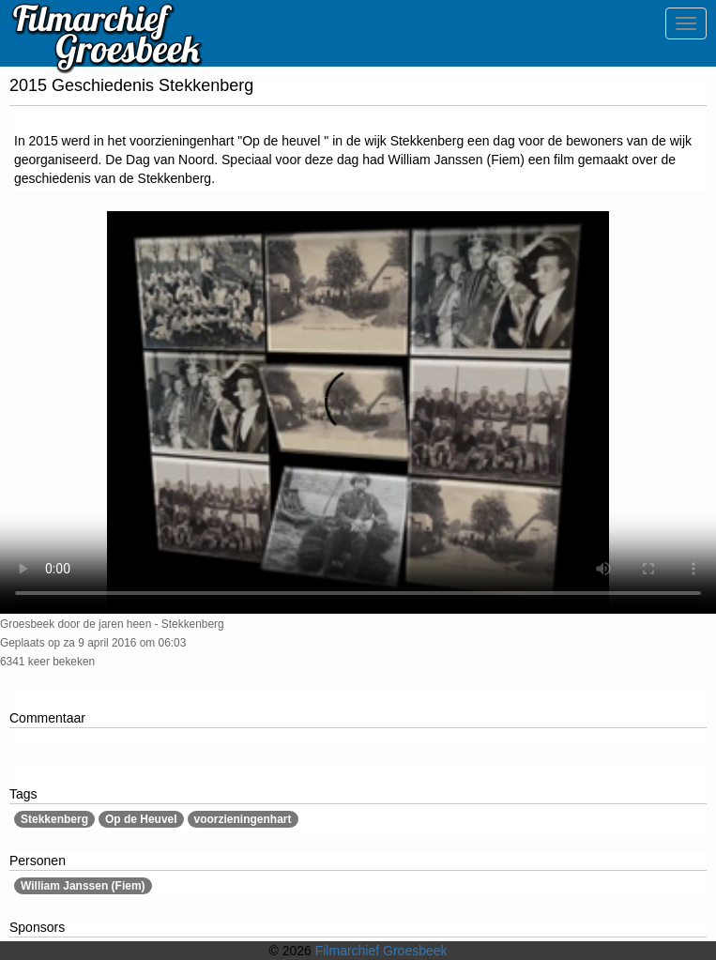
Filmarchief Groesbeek (381, 950)
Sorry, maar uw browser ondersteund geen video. (358, 412)
